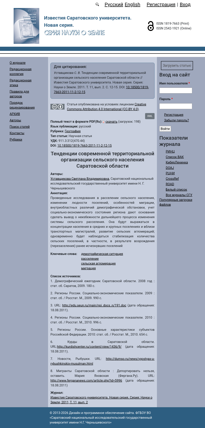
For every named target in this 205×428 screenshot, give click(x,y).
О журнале (17, 63)
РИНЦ (170, 152)
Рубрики (16, 139)
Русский (114, 4)
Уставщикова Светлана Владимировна (79, 179)
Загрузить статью (179, 66)
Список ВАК (175, 157)
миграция (88, 268)
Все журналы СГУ (179, 196)
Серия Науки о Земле (74, 32)
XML (149, 116)
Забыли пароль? (176, 121)
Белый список (176, 190)
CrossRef (172, 179)
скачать (111, 121)
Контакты (17, 133)
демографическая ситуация (102, 254)
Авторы (15, 120)
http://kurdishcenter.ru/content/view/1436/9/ (89, 347)
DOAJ (170, 168)
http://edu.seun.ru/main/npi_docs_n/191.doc (94, 305)
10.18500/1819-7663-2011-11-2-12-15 (84, 145)
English (132, 4)
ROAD (170, 185)
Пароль (166, 100)
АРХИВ (15, 114)
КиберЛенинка (177, 163)
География (73, 131)
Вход (185, 4)
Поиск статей (20, 127)
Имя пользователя (174, 84)
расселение (90, 259)
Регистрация (161, 4)
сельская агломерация (98, 263)
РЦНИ (170, 174)
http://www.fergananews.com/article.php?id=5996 (86, 380)
